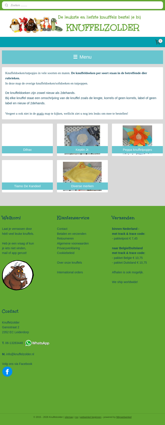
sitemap (69, 417)
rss (76, 417)
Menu (82, 57)
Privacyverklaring (68, 248)
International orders (70, 272)
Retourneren (65, 238)
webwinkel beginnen (90, 417)
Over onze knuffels (69, 262)
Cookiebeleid (65, 253)
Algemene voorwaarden (73, 243)
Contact (62, 228)
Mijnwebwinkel (123, 417)
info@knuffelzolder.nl (20, 354)
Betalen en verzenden (71, 233)
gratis (40, 113)
